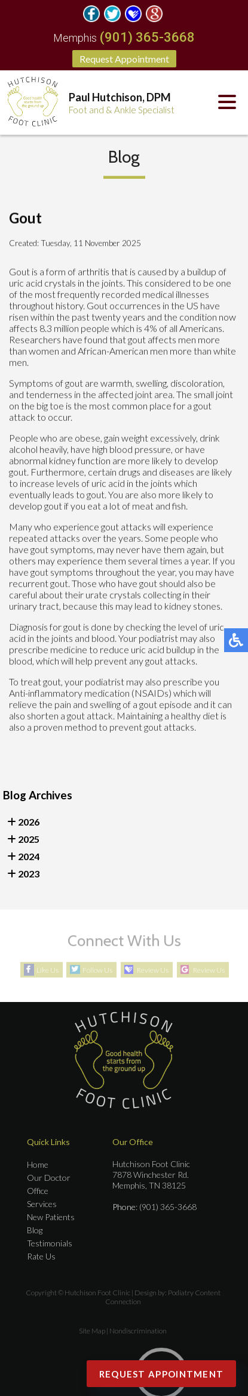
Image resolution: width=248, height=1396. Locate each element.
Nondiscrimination (138, 1330)
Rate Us (41, 1256)
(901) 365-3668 (147, 37)
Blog (34, 1230)
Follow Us (97, 970)
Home (37, 1164)
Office (37, 1191)
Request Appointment (124, 58)
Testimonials (49, 1243)
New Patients (51, 1217)
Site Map (92, 1330)
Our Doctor (49, 1177)
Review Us (153, 970)
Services (42, 1204)
